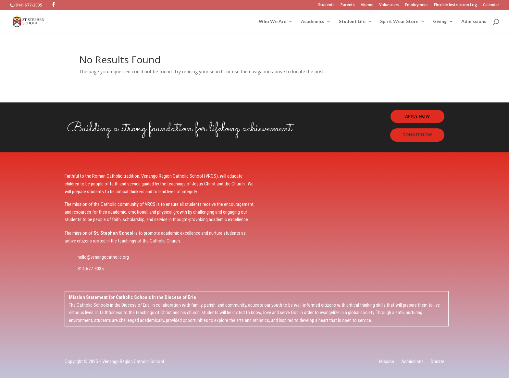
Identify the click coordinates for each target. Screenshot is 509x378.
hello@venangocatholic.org (103, 257)
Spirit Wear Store (399, 21)
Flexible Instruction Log (455, 5)
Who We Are (272, 21)
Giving (440, 21)
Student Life (352, 21)
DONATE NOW (417, 135)
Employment (416, 5)
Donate (437, 361)
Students (326, 5)
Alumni (367, 5)
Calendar (491, 5)
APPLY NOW (417, 116)
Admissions (473, 21)
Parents (348, 5)
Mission (386, 361)
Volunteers (389, 5)
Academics (312, 21)
